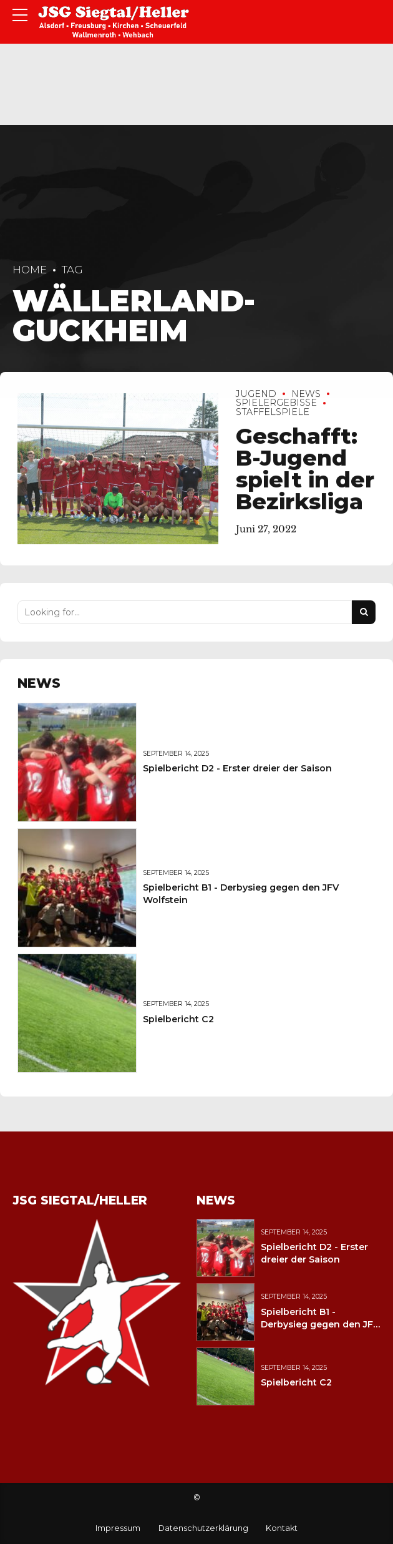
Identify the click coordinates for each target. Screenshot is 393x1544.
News (306, 393)
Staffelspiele (272, 412)
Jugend (256, 393)
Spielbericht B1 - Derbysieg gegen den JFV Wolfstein (320, 1324)
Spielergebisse (276, 403)
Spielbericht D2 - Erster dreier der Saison (237, 768)
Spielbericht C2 (178, 1019)
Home (29, 269)
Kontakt (282, 1528)
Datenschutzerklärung (203, 1528)
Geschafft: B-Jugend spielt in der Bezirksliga (305, 469)
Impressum (117, 1528)
